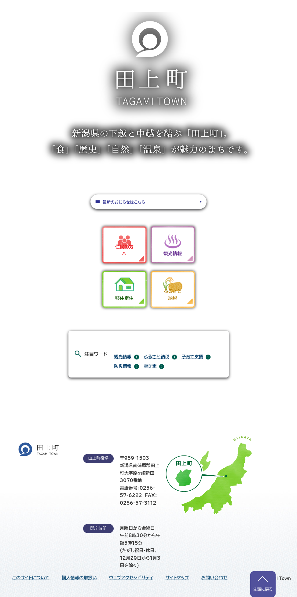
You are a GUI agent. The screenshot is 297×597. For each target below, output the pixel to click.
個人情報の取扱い (79, 578)
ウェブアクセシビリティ (131, 578)
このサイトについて (31, 578)
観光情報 (122, 357)
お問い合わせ (214, 578)
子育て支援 (192, 357)
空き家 (150, 366)
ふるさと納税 (156, 357)
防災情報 (122, 366)
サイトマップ (177, 578)
